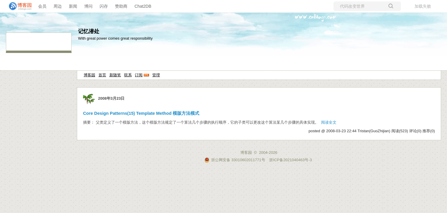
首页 (102, 75)
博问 (88, 6)
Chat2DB (143, 6)
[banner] (18, 6)
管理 (156, 75)
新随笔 (115, 75)
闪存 (104, 6)
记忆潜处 (88, 31)
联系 (128, 75)
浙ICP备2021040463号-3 (290, 160)
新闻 (73, 6)
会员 (42, 6)
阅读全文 (328, 122)
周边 (58, 6)
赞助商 (121, 6)
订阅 (138, 75)
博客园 (89, 75)
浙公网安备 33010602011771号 (234, 160)
